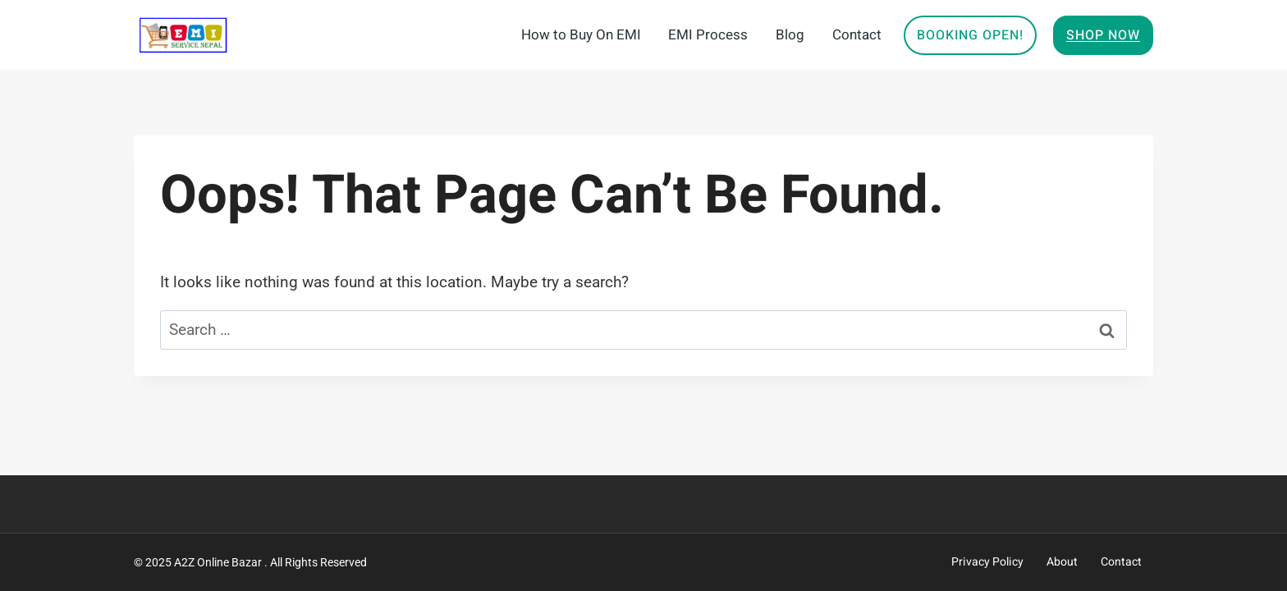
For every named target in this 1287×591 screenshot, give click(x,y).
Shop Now (1103, 35)
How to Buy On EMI (581, 35)
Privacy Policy (987, 561)
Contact (857, 35)
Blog (790, 35)
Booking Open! (970, 35)
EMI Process (708, 35)
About (1062, 561)
